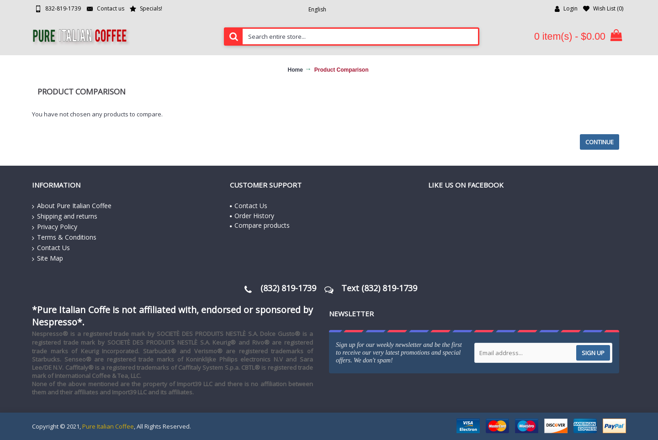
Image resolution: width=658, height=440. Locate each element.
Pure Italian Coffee (108, 426)
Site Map (47, 258)
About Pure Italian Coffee (71, 205)
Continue (599, 142)
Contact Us (51, 247)
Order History (252, 215)
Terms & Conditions (64, 237)
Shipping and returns (64, 216)
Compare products (260, 225)
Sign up (593, 353)
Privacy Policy (54, 226)
